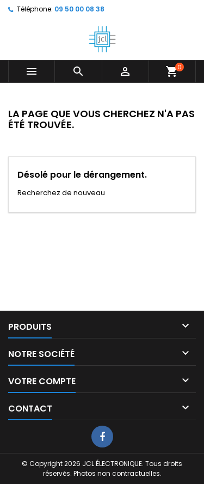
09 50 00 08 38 (79, 9)
